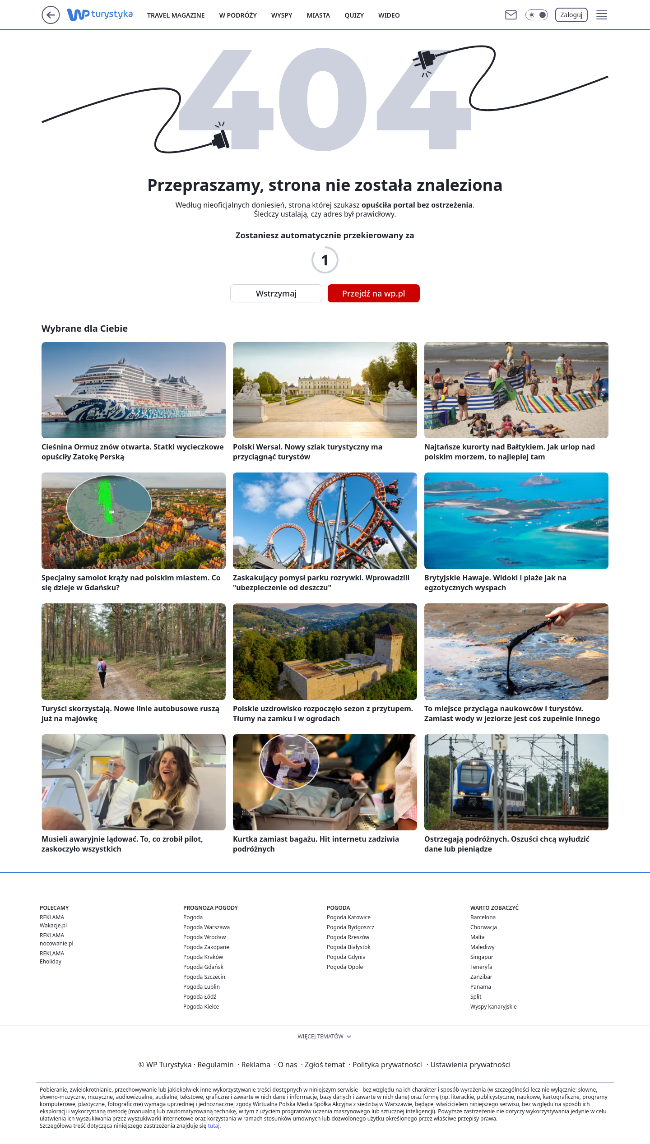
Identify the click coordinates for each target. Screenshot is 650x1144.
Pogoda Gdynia (346, 957)
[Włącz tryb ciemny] (536, 14)
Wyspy (281, 15)
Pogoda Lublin (201, 987)
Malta (477, 937)
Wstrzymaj (276, 293)
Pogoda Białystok (349, 947)
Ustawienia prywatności (469, 1065)
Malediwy (482, 947)
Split (476, 996)
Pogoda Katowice (349, 917)
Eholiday (50, 961)
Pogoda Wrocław (204, 937)
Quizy (354, 15)
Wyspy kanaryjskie (493, 1006)
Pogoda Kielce (201, 1006)
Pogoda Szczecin (204, 977)
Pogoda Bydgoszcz (350, 927)
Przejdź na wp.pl (373, 293)
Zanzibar (481, 977)
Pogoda (193, 917)
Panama (480, 987)
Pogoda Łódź (199, 996)
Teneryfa (481, 967)
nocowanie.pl (57, 943)
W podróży (238, 15)
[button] (601, 15)
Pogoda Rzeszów (348, 937)
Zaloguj (572, 14)
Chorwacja (483, 927)
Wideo (389, 15)
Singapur (481, 957)
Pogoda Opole (345, 967)
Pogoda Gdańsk (203, 967)
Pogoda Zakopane (206, 947)
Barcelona (483, 917)
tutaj (213, 1126)
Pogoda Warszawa (206, 927)
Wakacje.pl (53, 925)
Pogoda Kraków (203, 957)
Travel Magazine (176, 15)
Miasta (318, 15)
